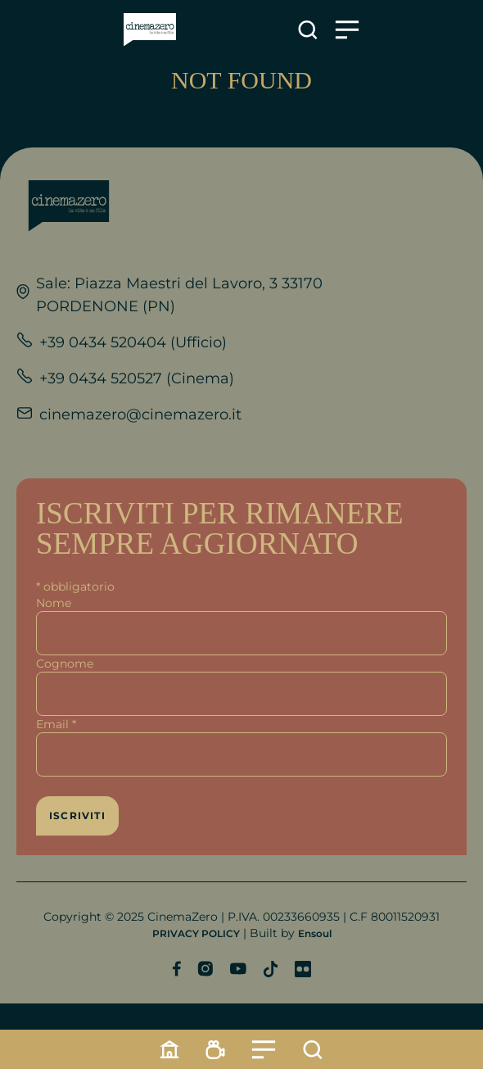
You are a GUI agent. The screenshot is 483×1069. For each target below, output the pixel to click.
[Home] (169, 1049)
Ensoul (315, 933)
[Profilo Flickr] (303, 969)
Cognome (64, 663)
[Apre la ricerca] (307, 29)
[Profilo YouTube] (237, 969)
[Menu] (263, 1049)
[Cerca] (312, 1049)
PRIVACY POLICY (196, 933)
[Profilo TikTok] (270, 969)
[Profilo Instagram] (205, 968)
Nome (53, 603)
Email (56, 724)
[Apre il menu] (347, 29)
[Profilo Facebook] (176, 968)
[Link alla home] (150, 30)
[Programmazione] (215, 1049)
